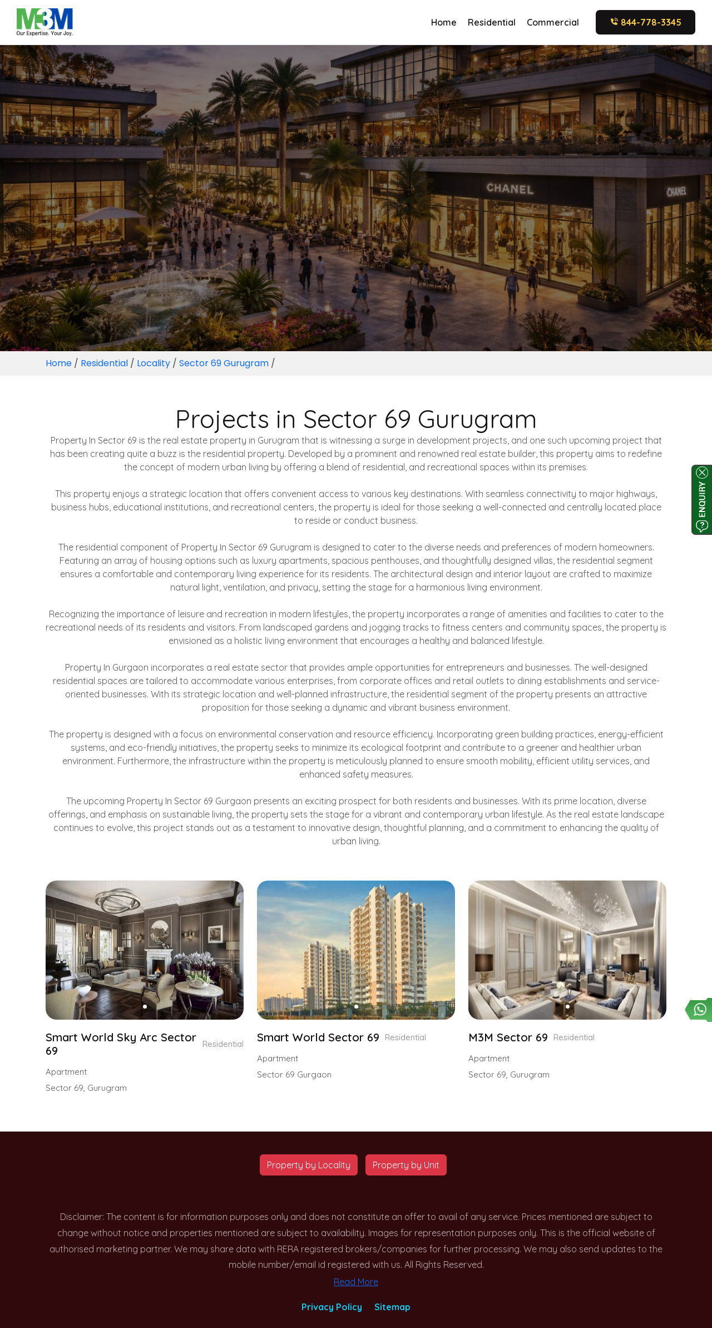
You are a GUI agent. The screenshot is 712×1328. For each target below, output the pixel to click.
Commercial (553, 22)
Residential (492, 22)
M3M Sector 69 (508, 1037)
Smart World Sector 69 (318, 1037)
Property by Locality (308, 1164)
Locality (153, 363)
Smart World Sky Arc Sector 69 (121, 1044)
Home (444, 22)
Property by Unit (406, 1164)
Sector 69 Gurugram (224, 363)
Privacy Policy (331, 1306)
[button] (145, 1007)
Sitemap (392, 1306)
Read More (356, 1281)
